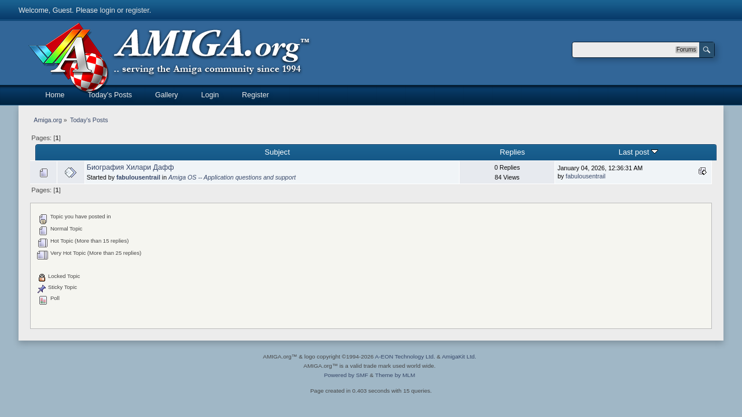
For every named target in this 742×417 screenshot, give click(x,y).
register (137, 10)
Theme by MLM (395, 375)
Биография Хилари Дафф (130, 167)
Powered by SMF (346, 375)
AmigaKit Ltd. (459, 356)
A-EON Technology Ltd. (405, 356)
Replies (511, 152)
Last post (639, 152)
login (107, 10)
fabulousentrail (138, 177)
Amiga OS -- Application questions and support (232, 177)
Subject (277, 152)
